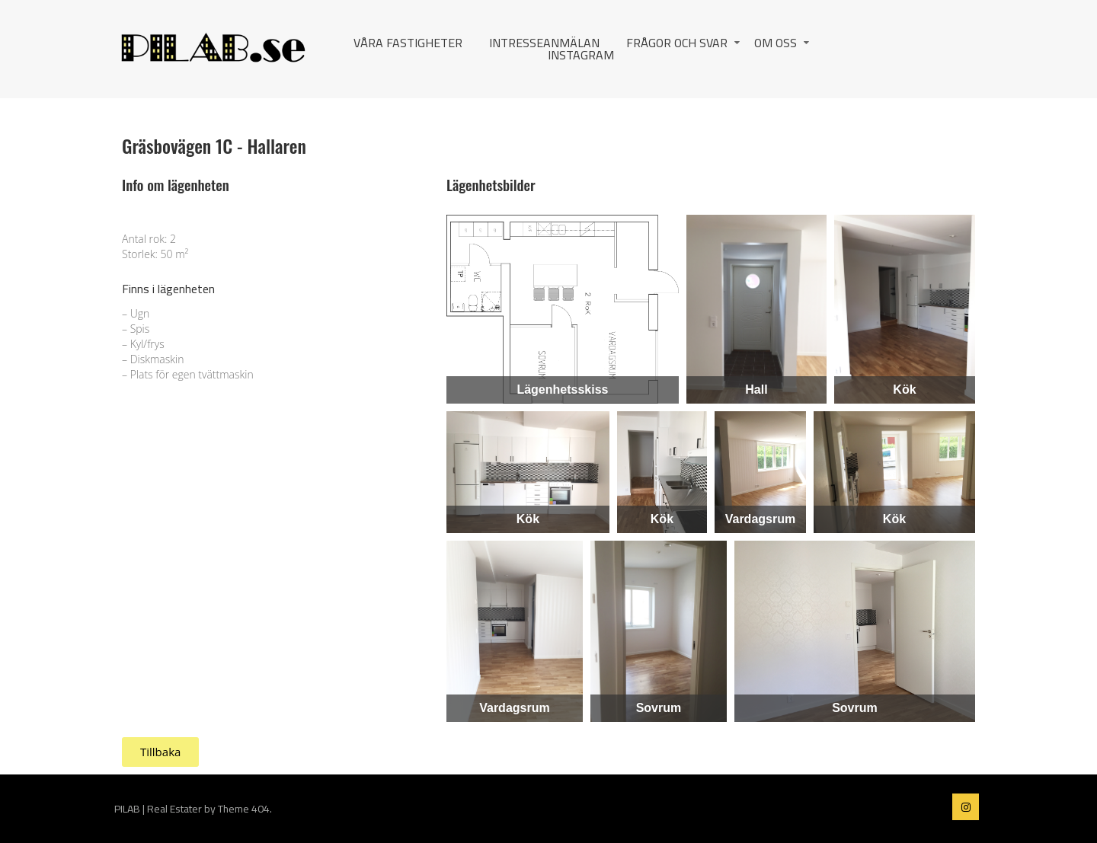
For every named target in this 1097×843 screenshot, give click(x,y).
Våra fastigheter (407, 43)
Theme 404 (244, 808)
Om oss (775, 43)
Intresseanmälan (544, 43)
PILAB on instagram (965, 807)
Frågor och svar (677, 43)
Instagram (581, 55)
